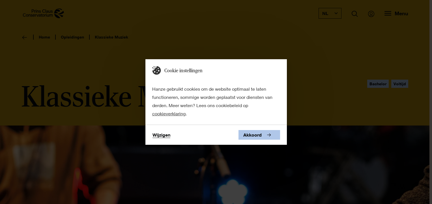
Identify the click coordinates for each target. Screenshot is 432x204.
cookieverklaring (169, 113)
